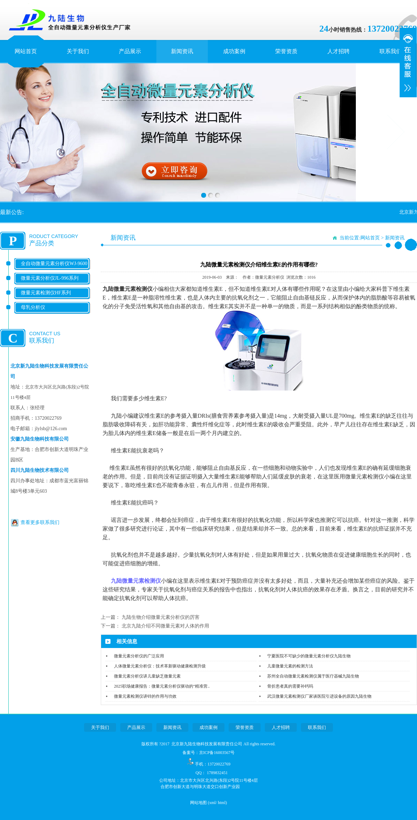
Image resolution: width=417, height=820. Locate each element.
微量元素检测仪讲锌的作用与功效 (145, 696)
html (222, 802)
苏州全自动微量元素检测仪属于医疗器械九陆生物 (313, 676)
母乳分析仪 (33, 307)
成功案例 (234, 51)
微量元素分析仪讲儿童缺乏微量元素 (147, 676)
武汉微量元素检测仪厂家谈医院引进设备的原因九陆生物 (319, 696)
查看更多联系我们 (40, 522)
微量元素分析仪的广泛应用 (139, 656)
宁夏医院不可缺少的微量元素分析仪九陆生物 (309, 656)
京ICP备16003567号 (217, 752)
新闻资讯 (182, 51)
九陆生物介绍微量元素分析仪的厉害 (160, 617)
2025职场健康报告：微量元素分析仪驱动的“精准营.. (162, 686)
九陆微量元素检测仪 (136, 581)
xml (212, 802)
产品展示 (130, 51)
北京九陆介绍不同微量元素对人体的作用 (165, 626)
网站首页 (26, 51)
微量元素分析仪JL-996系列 (50, 278)
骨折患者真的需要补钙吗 (290, 686)
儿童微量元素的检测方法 (290, 666)
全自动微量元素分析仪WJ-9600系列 (54, 269)
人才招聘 (338, 51)
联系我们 (390, 51)
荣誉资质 (286, 51)
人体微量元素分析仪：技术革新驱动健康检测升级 (160, 666)
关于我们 (78, 51)
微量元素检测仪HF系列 (46, 292)
